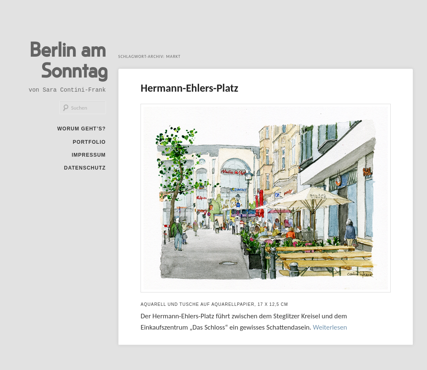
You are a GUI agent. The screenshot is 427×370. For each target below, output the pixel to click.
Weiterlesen (330, 327)
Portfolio (89, 142)
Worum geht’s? (81, 129)
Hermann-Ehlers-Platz (189, 88)
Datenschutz (84, 168)
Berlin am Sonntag (69, 59)
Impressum (89, 155)
